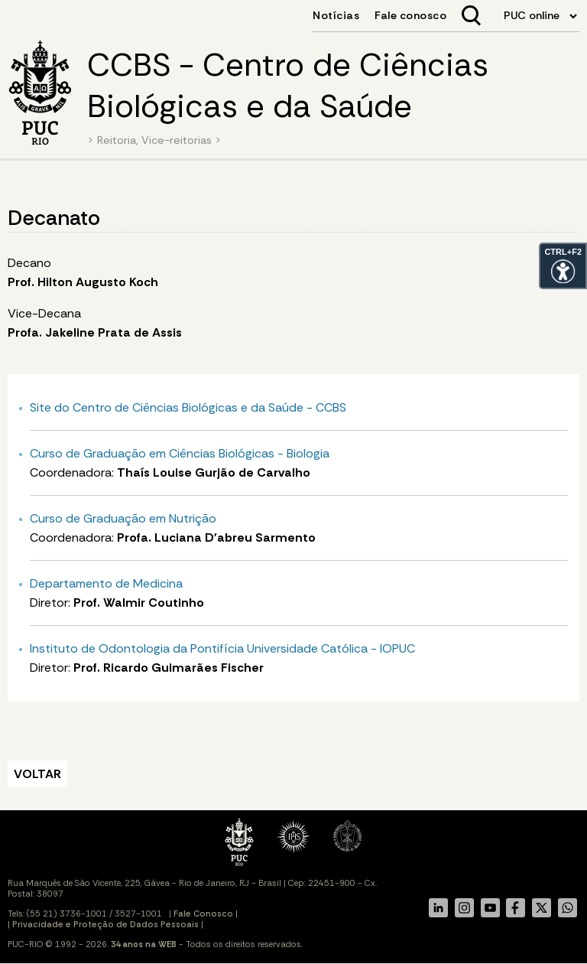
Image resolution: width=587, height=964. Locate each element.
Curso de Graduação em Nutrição (123, 518)
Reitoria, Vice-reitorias (154, 140)
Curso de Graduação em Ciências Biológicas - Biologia (179, 453)
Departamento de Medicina (106, 583)
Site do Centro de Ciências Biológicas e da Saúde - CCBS (188, 407)
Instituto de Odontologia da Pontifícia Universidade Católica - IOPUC (222, 648)
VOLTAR (37, 774)
